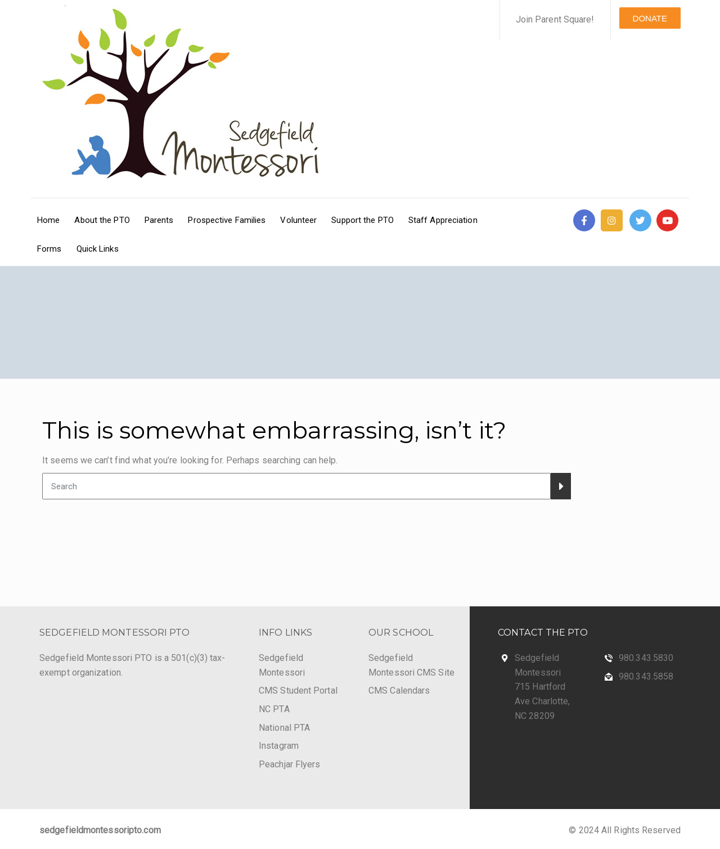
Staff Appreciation (443, 220)
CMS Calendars (399, 690)
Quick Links (97, 249)
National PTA (284, 727)
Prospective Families (227, 220)
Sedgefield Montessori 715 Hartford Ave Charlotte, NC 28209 (542, 687)
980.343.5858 (646, 676)
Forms (49, 249)
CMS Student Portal (298, 690)
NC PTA (274, 709)
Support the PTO (362, 220)
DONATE (650, 18)
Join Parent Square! (555, 19)
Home (48, 220)
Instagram (279, 745)
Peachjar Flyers (290, 764)
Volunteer (298, 220)
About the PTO (101, 220)
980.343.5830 (646, 658)
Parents (159, 220)
